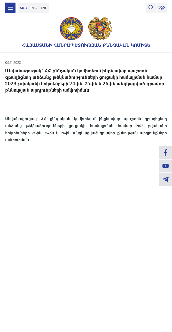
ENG (44, 8)
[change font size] (162, 8)
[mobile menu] (10, 8)
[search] (151, 8)
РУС (33, 8)
